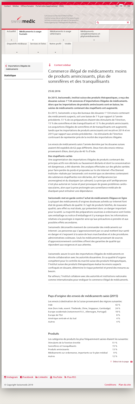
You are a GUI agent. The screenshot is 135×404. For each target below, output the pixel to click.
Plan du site (125, 384)
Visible (68, 43)
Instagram (12, 377)
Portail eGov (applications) (46, 6)
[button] (98, 22)
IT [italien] (125, 6)
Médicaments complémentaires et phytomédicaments (90, 33)
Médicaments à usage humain (30, 33)
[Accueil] (45, 19)
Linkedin (43, 377)
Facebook (28, 377)
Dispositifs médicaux (17, 43)
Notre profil (55, 43)
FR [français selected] (121, 6)
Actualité (11, 31)
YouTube (57, 377)
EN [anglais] (129, 6)
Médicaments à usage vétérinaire (60, 32)
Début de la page (120, 361)
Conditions (110, 384)
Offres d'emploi (27, 6)
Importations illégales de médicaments (18, 66)
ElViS (61, 6)
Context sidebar (62, 65)
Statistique (10, 75)
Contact (7, 6)
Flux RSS (71, 377)
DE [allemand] (116, 6)
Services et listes (38, 43)
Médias (16, 6)
